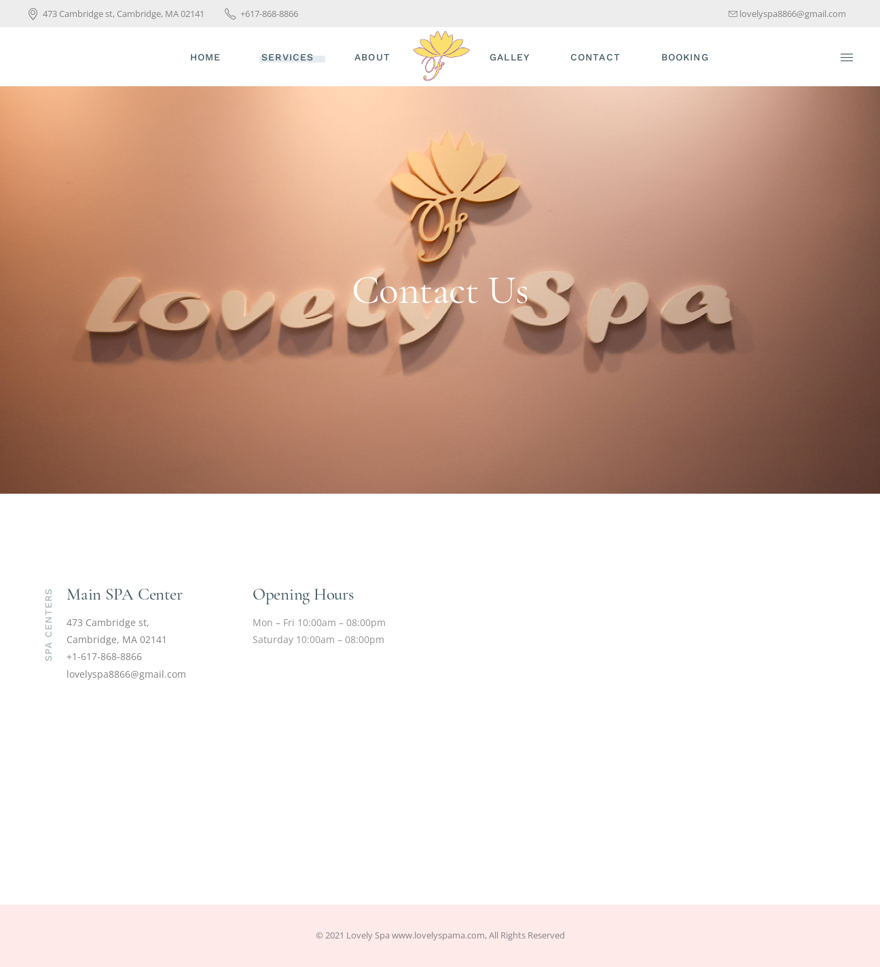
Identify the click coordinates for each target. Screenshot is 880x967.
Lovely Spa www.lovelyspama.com (415, 935)
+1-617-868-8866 (104, 656)
